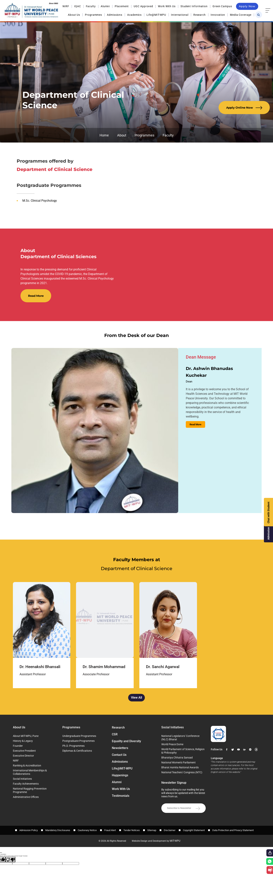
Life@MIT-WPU (156, 14)
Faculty (91, 6)
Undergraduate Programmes (79, 735)
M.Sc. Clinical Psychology (39, 200)
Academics (134, 14)
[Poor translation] (10, 859)
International (179, 14)
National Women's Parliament (178, 762)
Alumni (105, 6)
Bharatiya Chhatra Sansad (177, 757)
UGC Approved (143, 6)
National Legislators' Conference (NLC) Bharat (180, 737)
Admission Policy (28, 830)
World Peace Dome (172, 744)
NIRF (66, 6)
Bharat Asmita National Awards (180, 767)
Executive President (24, 750)
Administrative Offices (26, 796)
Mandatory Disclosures (57, 830)
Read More (36, 296)
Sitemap (151, 830)
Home (104, 135)
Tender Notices (131, 830)
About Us (74, 14)
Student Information (194, 6)
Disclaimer (169, 830)
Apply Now (247, 6)
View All (136, 697)
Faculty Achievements (26, 783)
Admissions (114, 14)
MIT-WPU (175, 840)
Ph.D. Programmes (73, 745)
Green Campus (222, 6)
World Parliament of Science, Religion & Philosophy (183, 751)
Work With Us (167, 6)
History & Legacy (23, 740)
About (121, 135)
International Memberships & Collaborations (30, 772)
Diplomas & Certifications (77, 750)
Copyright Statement (194, 830)
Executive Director (23, 755)
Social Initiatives (22, 778)
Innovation (218, 14)
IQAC (77, 6)
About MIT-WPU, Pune (25, 735)
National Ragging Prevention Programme (30, 790)
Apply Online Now (244, 108)
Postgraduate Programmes (78, 740)
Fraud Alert (110, 830)
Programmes (93, 14)
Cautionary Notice (87, 830)
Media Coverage (240, 14)
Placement (122, 6)
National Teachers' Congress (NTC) (181, 772)
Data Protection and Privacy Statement (233, 830)
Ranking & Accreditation (27, 765)
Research (199, 14)
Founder (18, 745)
